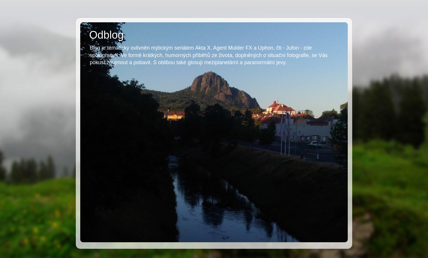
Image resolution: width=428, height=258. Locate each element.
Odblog (106, 35)
